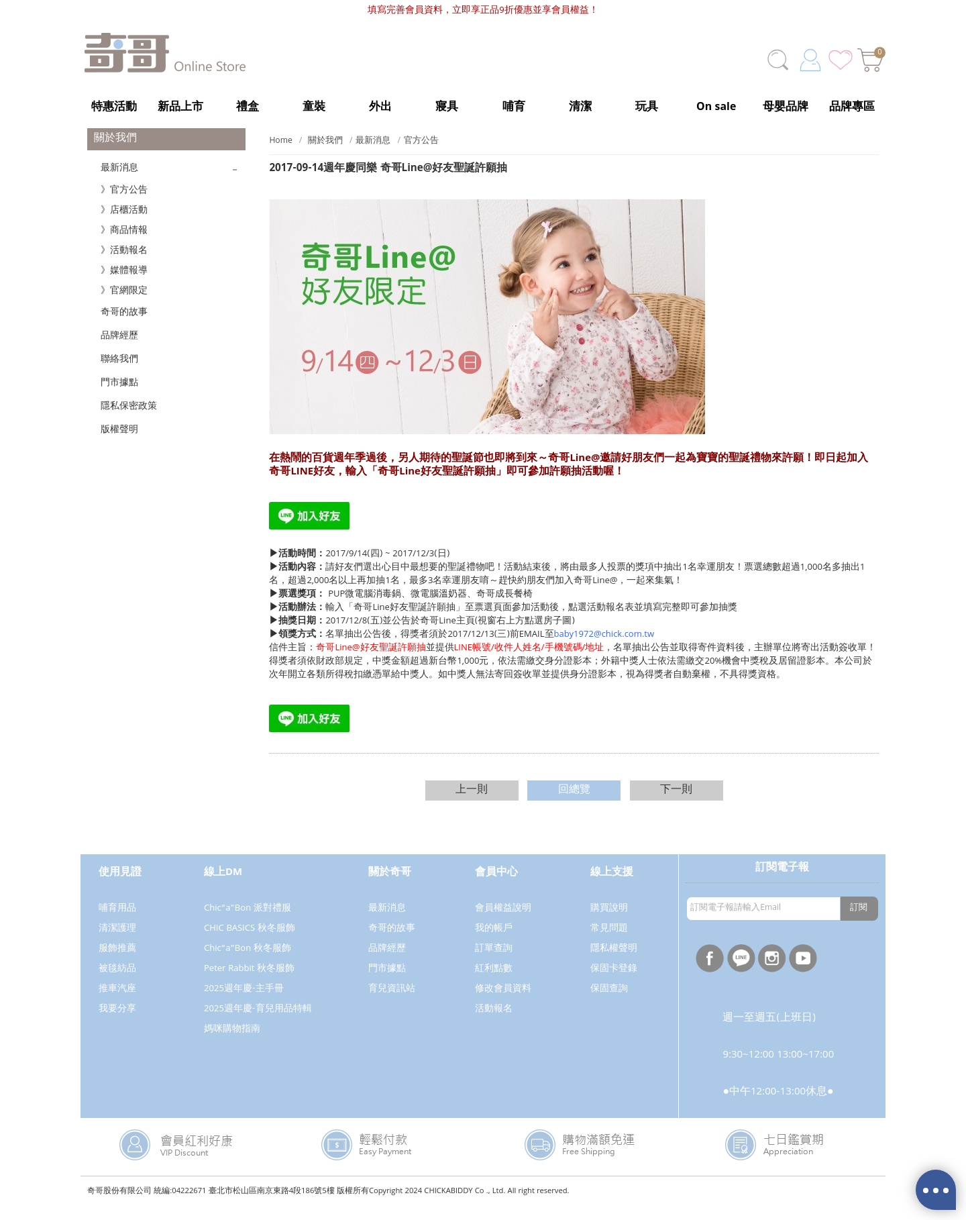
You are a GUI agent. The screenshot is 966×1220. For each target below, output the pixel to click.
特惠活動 (114, 108)
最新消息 (119, 181)
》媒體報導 (124, 284)
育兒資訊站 (391, 1002)
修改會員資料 (503, 1002)
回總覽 (574, 804)
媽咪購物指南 (232, 1042)
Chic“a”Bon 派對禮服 (247, 922)
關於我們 (325, 155)
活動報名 (494, 1022)
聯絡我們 (119, 373)
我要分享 (117, 1022)
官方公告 (421, 155)
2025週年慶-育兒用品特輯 (258, 1022)
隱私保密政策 (129, 420)
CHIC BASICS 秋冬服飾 (249, 942)
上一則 (471, 804)
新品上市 (180, 108)
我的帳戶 (494, 942)
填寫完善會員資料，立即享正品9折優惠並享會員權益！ (483, 10)
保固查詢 (609, 1002)
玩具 (646, 108)
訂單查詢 (494, 962)
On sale (716, 108)
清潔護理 (117, 942)
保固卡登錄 (613, 982)
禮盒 (247, 108)
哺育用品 (117, 922)
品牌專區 (852, 108)
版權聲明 (119, 443)
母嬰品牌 (785, 108)
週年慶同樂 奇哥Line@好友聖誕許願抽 (388, 182)
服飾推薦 (117, 962)
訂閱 (858, 922)
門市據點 (119, 396)
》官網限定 (124, 304)
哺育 (513, 108)
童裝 (314, 108)
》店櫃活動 (124, 224)
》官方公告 (124, 204)
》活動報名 (124, 264)
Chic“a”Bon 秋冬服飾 (247, 962)
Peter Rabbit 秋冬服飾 (249, 982)
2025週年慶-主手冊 (244, 1002)
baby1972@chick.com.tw (604, 648)
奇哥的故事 (124, 326)
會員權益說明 (503, 922)
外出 (380, 108)
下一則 (676, 804)
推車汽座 (117, 1002)
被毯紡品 (117, 982)
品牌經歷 (119, 349)
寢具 (446, 108)
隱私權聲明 (613, 962)
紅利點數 (494, 982)
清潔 (580, 108)
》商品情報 (124, 244)
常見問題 (609, 942)
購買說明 (609, 922)
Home (280, 155)
